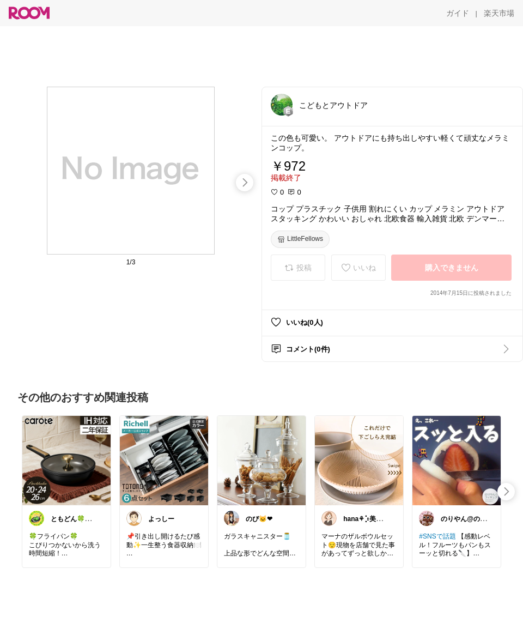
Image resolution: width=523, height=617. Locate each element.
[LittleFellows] (300, 239)
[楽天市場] (499, 13)
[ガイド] (457, 13)
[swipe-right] (244, 182)
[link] (66, 460)
